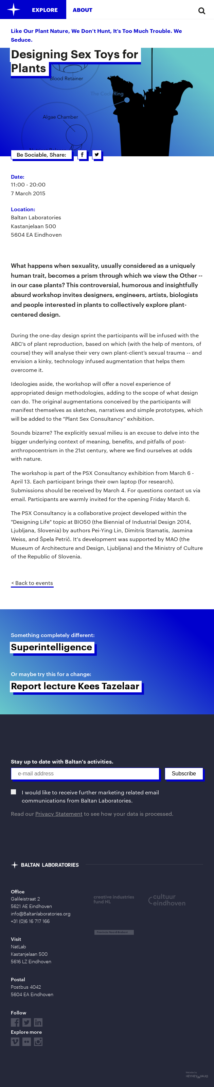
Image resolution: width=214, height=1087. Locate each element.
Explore (45, 9)
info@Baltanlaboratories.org (41, 913)
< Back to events (32, 582)
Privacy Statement (59, 813)
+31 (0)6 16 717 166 (30, 921)
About (82, 9)
